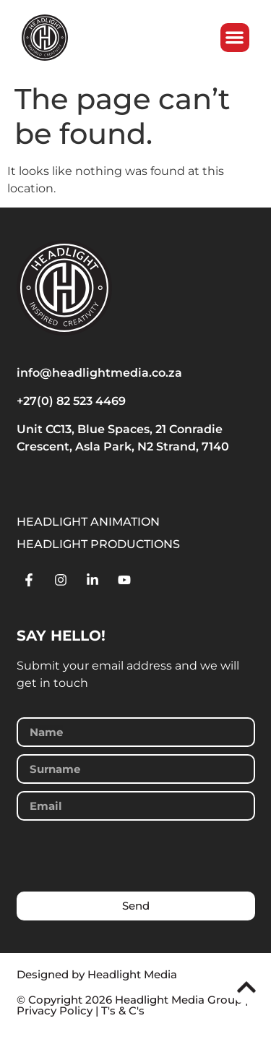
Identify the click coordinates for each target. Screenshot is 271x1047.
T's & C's (123, 1010)
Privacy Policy (55, 1010)
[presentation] (126, 856)
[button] (235, 38)
